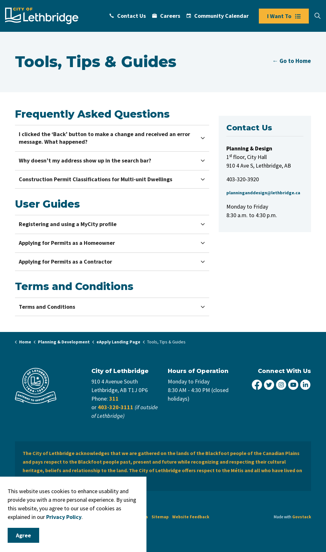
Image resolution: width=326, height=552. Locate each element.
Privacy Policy (64, 517)
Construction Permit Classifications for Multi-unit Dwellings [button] (95, 179)
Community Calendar (218, 15)
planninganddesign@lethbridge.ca (263, 193)
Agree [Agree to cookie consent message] (23, 535)
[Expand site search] (317, 16)
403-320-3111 (115, 407)
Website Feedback (190, 517)
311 (114, 398)
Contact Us (128, 15)
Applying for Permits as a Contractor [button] (65, 261)
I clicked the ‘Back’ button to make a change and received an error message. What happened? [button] (104, 137)
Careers (166, 15)
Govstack (301, 517)
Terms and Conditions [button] (47, 306)
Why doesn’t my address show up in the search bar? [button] (85, 160)
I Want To (283, 16)
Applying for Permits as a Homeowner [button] (67, 242)
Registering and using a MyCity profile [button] (68, 224)
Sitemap (160, 517)
